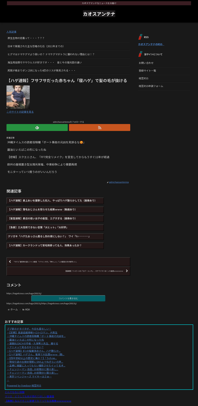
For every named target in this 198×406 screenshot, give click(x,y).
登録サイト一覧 (147, 70)
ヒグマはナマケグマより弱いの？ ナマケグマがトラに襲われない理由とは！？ (51, 54)
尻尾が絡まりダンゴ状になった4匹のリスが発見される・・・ (42, 70)
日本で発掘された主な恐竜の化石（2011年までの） (36, 46)
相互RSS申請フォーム (151, 86)
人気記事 (11, 31)
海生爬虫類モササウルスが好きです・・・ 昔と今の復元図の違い (45, 62)
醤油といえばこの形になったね (26, 326)
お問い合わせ (146, 63)
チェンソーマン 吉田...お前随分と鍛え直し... (33, 355)
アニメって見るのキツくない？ (26, 333)
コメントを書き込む (68, 284)
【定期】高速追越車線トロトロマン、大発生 (33, 318)
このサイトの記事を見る (20, 112)
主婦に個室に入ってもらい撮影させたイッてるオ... (37, 351)
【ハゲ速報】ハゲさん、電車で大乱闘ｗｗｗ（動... (36, 340)
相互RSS (143, 78)
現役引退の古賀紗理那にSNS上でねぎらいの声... (36, 348)
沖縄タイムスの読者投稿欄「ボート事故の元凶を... (37, 322)
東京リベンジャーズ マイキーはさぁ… (30, 362)
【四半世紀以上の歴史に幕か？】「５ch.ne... (33, 344)
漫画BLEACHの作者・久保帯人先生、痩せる (33, 329)
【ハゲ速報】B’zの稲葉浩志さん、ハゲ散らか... (34, 337)
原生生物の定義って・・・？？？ (26, 38)
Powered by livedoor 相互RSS (24, 371)
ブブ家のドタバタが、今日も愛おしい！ (29, 315)
